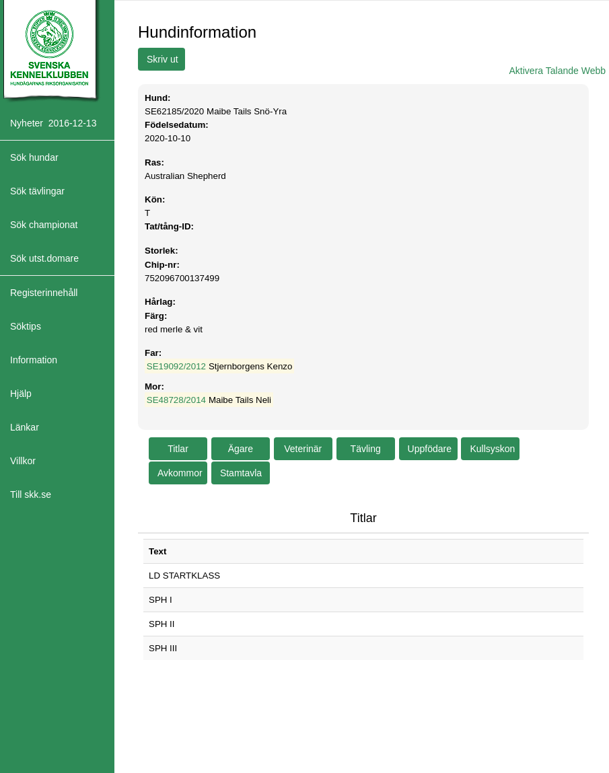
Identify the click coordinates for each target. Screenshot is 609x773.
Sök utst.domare (44, 258)
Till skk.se (30, 494)
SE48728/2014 (176, 400)
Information (33, 360)
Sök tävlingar (37, 191)
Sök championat (43, 224)
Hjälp (21, 393)
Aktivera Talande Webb (557, 70)
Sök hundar (34, 157)
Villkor (23, 460)
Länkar (24, 427)
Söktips (25, 326)
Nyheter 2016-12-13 (53, 123)
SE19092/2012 (176, 366)
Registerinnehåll (43, 292)
